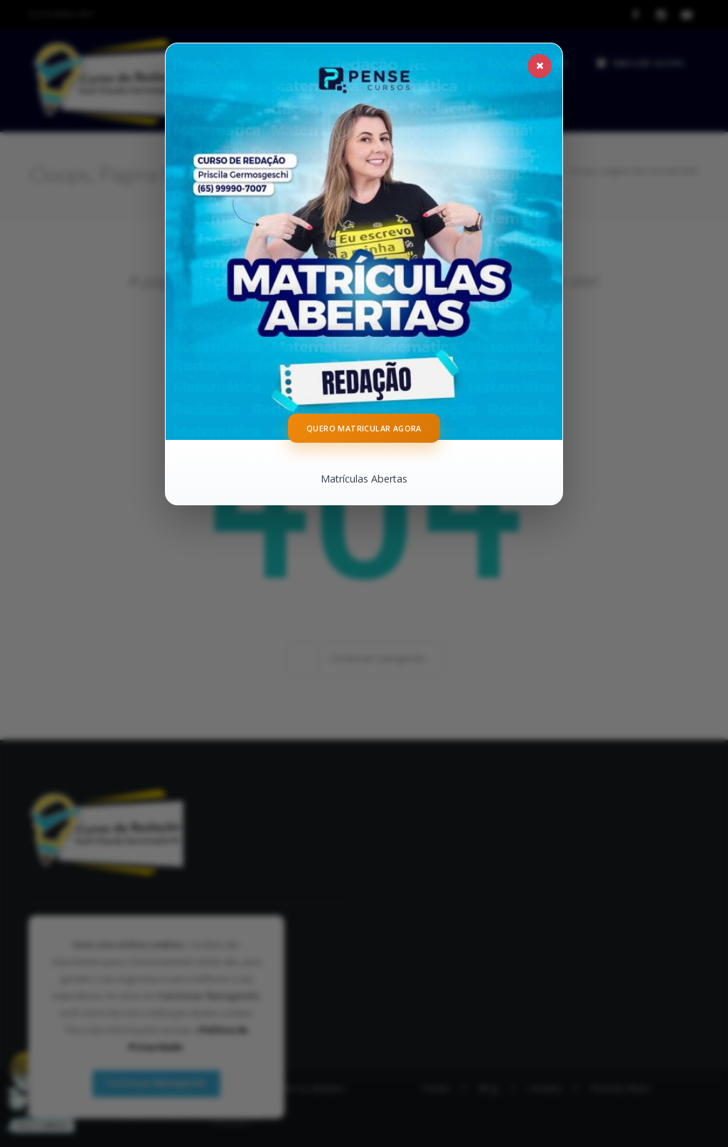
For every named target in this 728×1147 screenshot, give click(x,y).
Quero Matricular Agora (364, 429)
